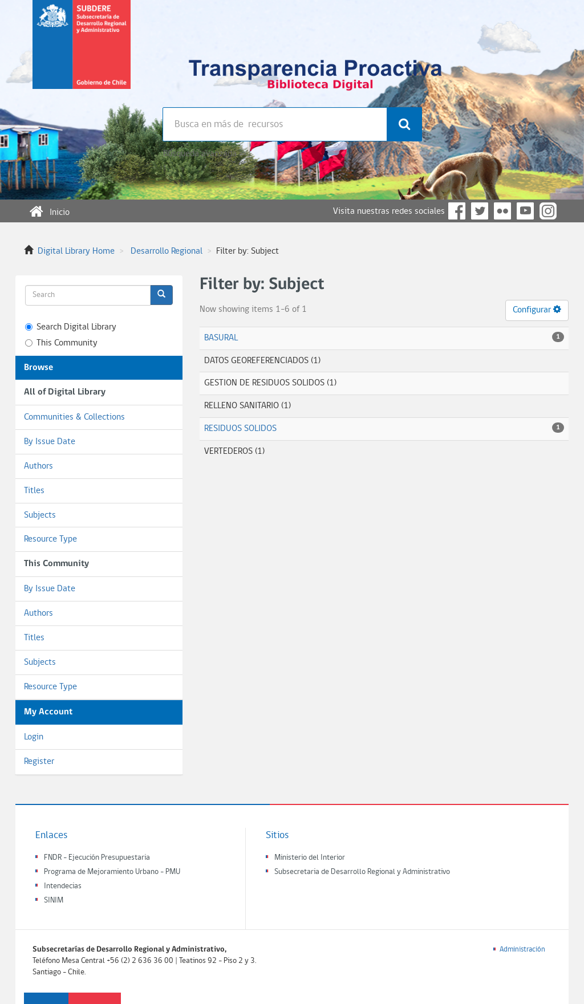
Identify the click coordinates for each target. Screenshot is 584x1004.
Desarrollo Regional (166, 251)
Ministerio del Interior (309, 857)
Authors (38, 466)
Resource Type (50, 539)
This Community (61, 343)
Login (33, 737)
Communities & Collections (74, 417)
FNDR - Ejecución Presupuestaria (97, 857)
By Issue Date (49, 441)
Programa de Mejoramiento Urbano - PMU (112, 872)
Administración (522, 949)
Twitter (479, 211)
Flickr (502, 211)
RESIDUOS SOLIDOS (240, 428)
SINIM (53, 900)
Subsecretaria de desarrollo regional (82, 53)
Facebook (456, 211)
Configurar (537, 309)
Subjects (40, 515)
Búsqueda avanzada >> (204, 153)
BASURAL (221, 338)
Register (39, 761)
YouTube (525, 211)
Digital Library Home (76, 251)
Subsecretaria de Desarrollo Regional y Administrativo (362, 872)
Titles (34, 490)
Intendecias (63, 886)
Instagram (548, 211)
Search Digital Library (70, 327)
